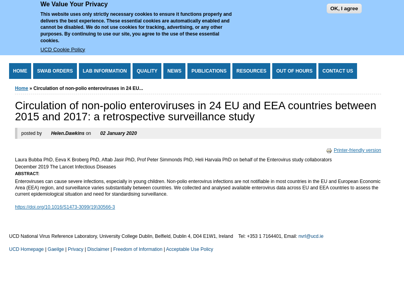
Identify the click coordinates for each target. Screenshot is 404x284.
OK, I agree (344, 5)
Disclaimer (98, 249)
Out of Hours (294, 71)
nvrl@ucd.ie (311, 236)
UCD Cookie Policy (62, 46)
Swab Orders (55, 71)
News (174, 71)
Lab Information (105, 71)
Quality (147, 71)
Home (20, 71)
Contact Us (337, 71)
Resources (251, 71)
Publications (208, 71)
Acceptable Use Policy (189, 249)
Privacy (75, 249)
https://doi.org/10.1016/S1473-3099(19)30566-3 (65, 207)
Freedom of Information (138, 249)
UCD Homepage (26, 249)
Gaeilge (56, 249)
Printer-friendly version (353, 150)
